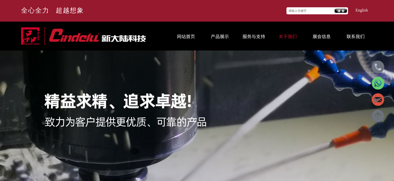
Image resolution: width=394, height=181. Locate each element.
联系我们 (356, 36)
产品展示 (220, 36)
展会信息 (322, 36)
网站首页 (186, 36)
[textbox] (310, 11)
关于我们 (288, 36)
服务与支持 (253, 36)
